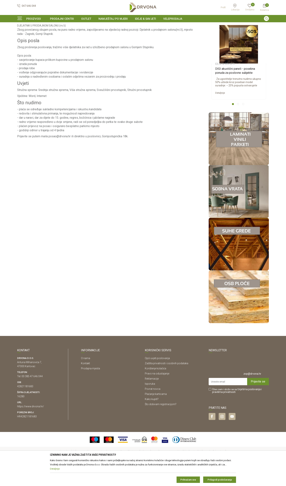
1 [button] (233, 127)
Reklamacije (152, 400)
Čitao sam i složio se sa (237, 413)
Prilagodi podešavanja (220, 479)
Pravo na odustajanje (157, 395)
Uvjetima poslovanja (249, 411)
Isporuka (150, 406)
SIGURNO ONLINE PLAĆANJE (142, 26)
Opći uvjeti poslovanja (157, 380)
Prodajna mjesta (90, 390)
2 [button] (238, 127)
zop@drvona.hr (252, 396)
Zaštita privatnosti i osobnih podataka (166, 385)
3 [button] (244, 127)
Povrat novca (152, 411)
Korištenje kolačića (155, 390)
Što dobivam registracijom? (160, 426)
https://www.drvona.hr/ (30, 428)
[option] (143, 26)
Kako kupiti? (152, 421)
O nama (85, 380)
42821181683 (25, 408)
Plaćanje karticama (156, 416)
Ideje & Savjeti (24, 33)
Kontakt (85, 385)
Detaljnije (220, 115)
